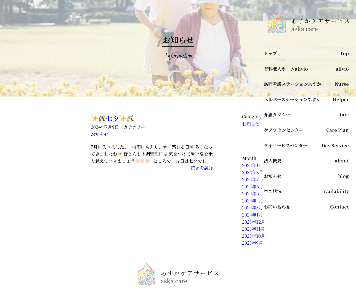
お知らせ (99, 134)
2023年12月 (253, 222)
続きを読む (202, 168)
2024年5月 (252, 193)
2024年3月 (252, 207)
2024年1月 (252, 215)
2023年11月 (253, 229)
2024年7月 (252, 179)
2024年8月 (252, 172)
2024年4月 (252, 200)
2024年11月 (253, 165)
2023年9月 (252, 243)
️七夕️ (112, 118)
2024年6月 (252, 186)
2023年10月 (253, 236)
